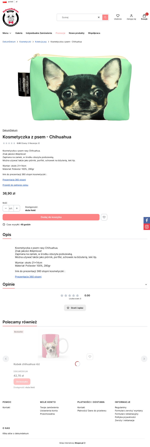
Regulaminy (120, 407)
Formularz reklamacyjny (126, 414)
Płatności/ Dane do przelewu (91, 410)
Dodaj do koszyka (51, 217)
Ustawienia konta (49, 410)
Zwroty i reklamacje (124, 420)
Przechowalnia (47, 414)
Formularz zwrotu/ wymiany (129, 410)
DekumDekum (9, 41)
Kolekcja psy (41, 41)
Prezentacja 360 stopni (14, 179)
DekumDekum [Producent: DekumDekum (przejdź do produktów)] (10, 130)
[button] (105, 17)
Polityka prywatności (125, 417)
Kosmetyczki (25, 41)
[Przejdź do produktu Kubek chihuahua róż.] (54, 345)
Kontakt (6, 407)
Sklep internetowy (71, 443)
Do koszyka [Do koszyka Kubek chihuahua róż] (22, 381)
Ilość (5, 202)
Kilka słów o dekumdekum (16, 433)
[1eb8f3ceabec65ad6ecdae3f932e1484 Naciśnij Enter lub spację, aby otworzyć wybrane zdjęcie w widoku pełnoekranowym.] (75, 86)
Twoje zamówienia (49, 407)
